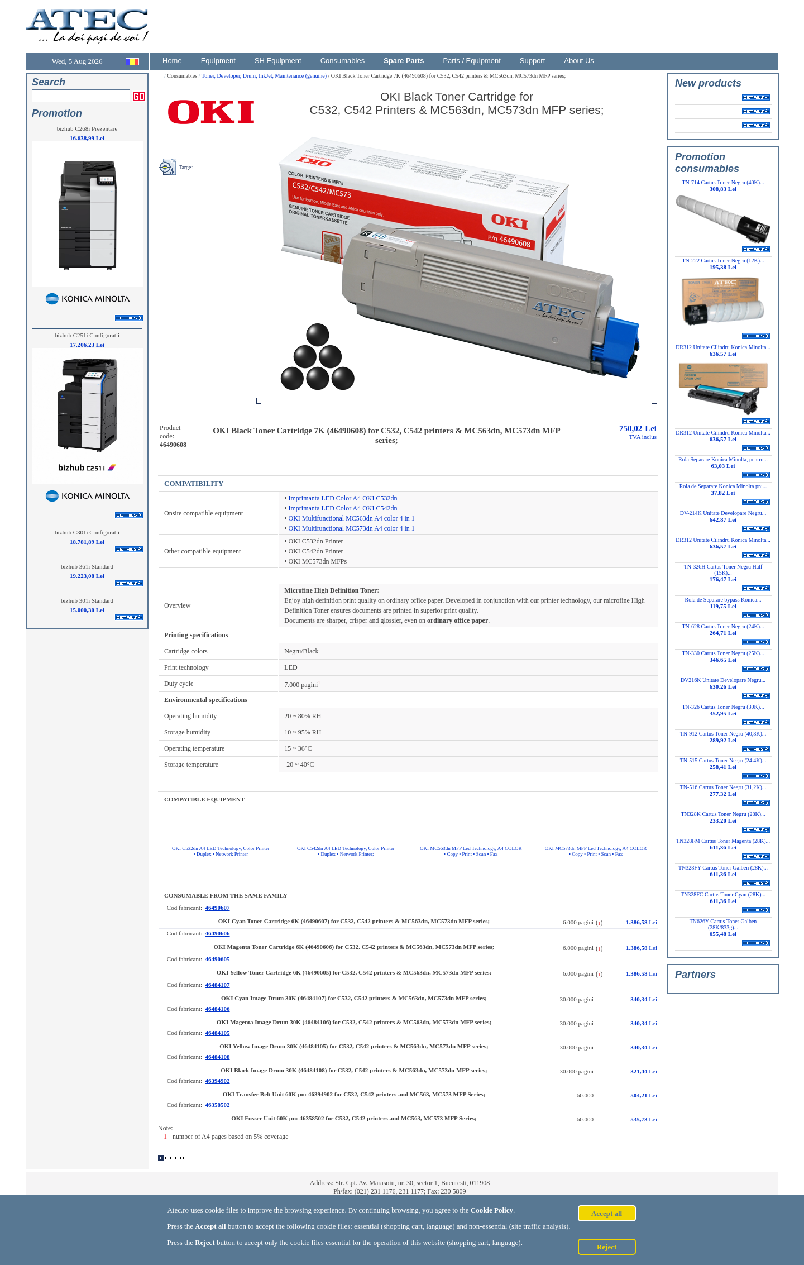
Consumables (342, 60)
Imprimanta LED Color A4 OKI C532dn (343, 498)
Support (532, 60)
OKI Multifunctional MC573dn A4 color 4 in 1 (352, 528)
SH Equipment (278, 60)
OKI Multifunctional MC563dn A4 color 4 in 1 (352, 518)
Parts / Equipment (471, 60)
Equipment (218, 60)
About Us (579, 60)
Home (172, 60)
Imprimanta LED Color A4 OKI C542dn (343, 508)
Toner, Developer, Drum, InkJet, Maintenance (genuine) (265, 76)
